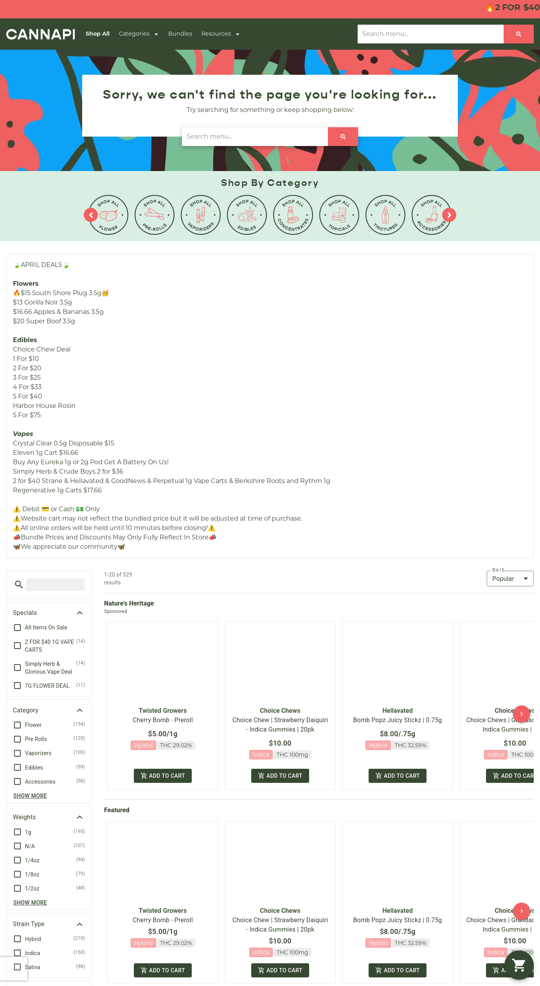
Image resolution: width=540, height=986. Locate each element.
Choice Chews (280, 704)
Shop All (98, 33)
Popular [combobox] (503, 578)
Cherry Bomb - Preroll (163, 713)
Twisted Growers (163, 704)
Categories (139, 34)
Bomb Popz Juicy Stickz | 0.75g (397, 713)
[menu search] (55, 585)
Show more (30, 795)
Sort (498, 570)
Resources (221, 34)
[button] (19, 584)
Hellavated (397, 704)
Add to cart (162, 764)
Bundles (180, 33)
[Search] (519, 34)
